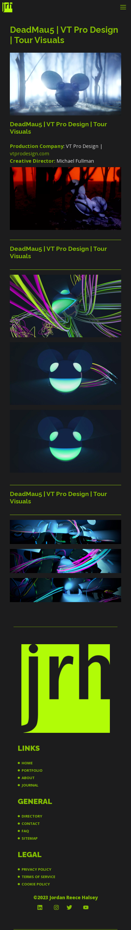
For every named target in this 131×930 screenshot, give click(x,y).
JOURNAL (30, 785)
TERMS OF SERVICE (38, 876)
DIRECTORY (32, 816)
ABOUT (28, 777)
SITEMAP (30, 838)
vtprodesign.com (29, 153)
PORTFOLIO (32, 770)
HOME (27, 762)
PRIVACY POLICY (36, 869)
